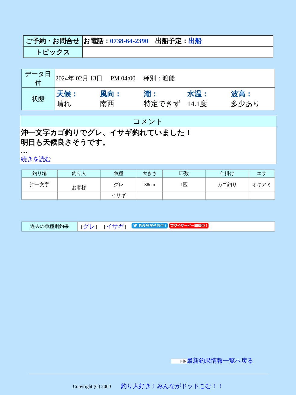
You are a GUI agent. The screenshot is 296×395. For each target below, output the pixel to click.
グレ (89, 226)
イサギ (115, 226)
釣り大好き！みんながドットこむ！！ (172, 386)
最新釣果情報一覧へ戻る (212, 360)
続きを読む (36, 159)
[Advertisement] (148, 16)
